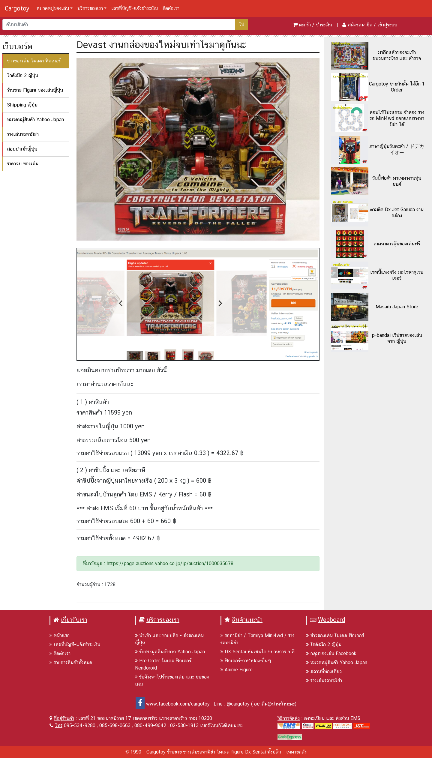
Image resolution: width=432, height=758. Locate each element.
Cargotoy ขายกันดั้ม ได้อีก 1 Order (397, 87)
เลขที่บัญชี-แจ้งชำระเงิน (134, 8)
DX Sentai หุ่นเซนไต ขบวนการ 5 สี (257, 652)
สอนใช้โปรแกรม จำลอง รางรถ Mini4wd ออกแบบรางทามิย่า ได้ (397, 118)
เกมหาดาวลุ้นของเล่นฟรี (397, 244)
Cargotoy (17, 8)
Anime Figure (236, 670)
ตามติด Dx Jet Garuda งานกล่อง (397, 212)
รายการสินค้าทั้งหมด (71, 662)
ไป (241, 24)
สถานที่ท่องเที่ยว (324, 671)
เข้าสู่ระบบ (387, 25)
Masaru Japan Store (397, 307)
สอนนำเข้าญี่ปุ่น (22, 149)
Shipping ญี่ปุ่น (22, 105)
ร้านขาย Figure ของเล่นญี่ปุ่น (35, 90)
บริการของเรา (90, 8)
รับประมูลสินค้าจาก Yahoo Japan (170, 652)
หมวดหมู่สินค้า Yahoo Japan (35, 119)
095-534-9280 (79, 725)
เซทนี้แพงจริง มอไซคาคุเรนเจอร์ (396, 275)
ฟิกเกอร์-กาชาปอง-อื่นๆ (245, 661)
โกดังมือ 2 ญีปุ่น (22, 75)
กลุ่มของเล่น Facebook (331, 653)
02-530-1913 (184, 725)
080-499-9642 (150, 725)
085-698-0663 (114, 725)
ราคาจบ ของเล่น (22, 163)
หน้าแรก (60, 635)
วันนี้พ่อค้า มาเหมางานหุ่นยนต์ (396, 181)
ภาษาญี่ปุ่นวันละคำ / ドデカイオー (396, 149)
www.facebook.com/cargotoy (173, 704)
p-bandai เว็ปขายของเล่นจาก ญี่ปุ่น (397, 338)
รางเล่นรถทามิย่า (23, 134)
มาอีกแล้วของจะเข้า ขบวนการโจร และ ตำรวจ (397, 55)
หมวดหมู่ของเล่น (53, 8)
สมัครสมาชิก (360, 25)
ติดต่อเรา (171, 8)
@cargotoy (238, 704)
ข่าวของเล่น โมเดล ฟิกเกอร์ (34, 61)
